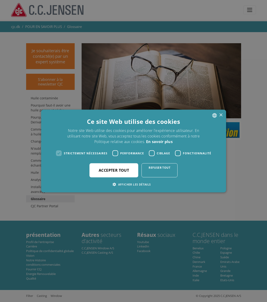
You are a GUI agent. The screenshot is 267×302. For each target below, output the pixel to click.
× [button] (221, 115)
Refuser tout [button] (159, 168)
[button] (133, 184)
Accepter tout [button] (114, 170)
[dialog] (133, 151)
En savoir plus (159, 141)
